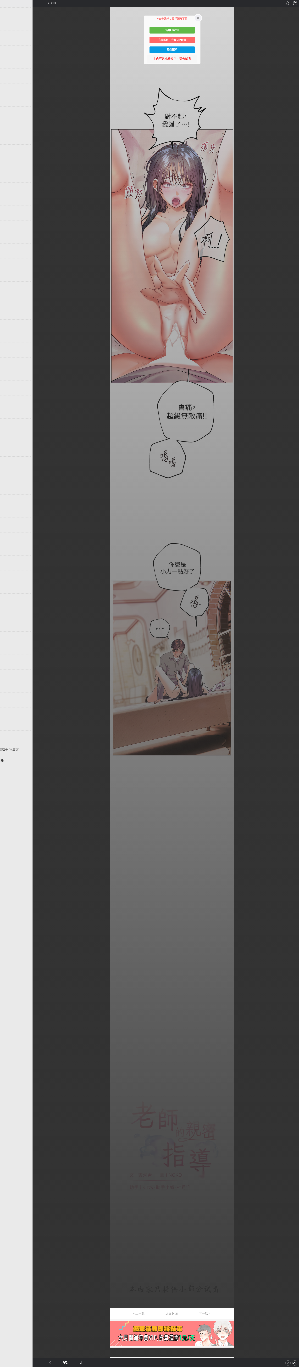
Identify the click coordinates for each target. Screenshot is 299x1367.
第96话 (7, 726)
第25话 (7, 186)
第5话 (7, 34)
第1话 (7, 3)
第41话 (7, 308)
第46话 (7, 346)
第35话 (7, 262)
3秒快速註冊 (172, 30)
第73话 (7, 551)
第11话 (7, 79)
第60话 (7, 452)
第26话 (7, 194)
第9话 (7, 64)
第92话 (7, 696)
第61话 (7, 460)
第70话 (7, 528)
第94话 (7, 711)
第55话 (7, 414)
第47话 (7, 353)
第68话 (7, 513)
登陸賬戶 (172, 49)
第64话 (7, 483)
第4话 (7, 26)
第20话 (7, 148)
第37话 (7, 277)
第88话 (7, 665)
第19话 (7, 140)
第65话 (7, 490)
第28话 (7, 209)
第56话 (7, 422)
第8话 (7, 57)
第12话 (7, 87)
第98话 (7, 741)
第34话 (7, 254)
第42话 (7, 315)
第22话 (7, 163)
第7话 (7, 49)
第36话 (7, 270)
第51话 (7, 384)
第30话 (7, 224)
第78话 (7, 589)
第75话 (7, 566)
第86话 (7, 650)
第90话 (7, 681)
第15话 (7, 110)
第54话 (7, 407)
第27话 (7, 201)
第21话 (7, 156)
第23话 (7, 171)
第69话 (7, 521)
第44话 (7, 331)
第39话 (7, 293)
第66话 (7, 498)
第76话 (7, 574)
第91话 (7, 688)
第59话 (7, 445)
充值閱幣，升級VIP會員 (172, 40)
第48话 (7, 361)
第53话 (7, 399)
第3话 (7, 19)
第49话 (7, 369)
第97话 (7, 734)
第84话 (7, 635)
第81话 (7, 612)
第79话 (7, 597)
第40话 (7, 300)
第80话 (7, 605)
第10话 (7, 72)
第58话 (7, 437)
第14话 (7, 102)
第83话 (7, 627)
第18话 (7, 133)
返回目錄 (11, 760)
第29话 (7, 216)
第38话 (7, 285)
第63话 (7, 475)
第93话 (7, 703)
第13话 (7, 95)
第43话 (7, 323)
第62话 (7, 468)
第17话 (7, 125)
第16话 (7, 117)
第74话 (7, 559)
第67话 (7, 506)
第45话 (7, 338)
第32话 (7, 239)
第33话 (7, 247)
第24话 (7, 178)
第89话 (7, 673)
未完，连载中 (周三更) (17, 749)
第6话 (7, 41)
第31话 (7, 232)
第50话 (7, 376)
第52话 (7, 391)
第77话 (7, 582)
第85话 (7, 643)
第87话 (7, 658)
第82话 (7, 620)
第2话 (7, 11)
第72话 (7, 544)
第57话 (7, 429)
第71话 (7, 536)
